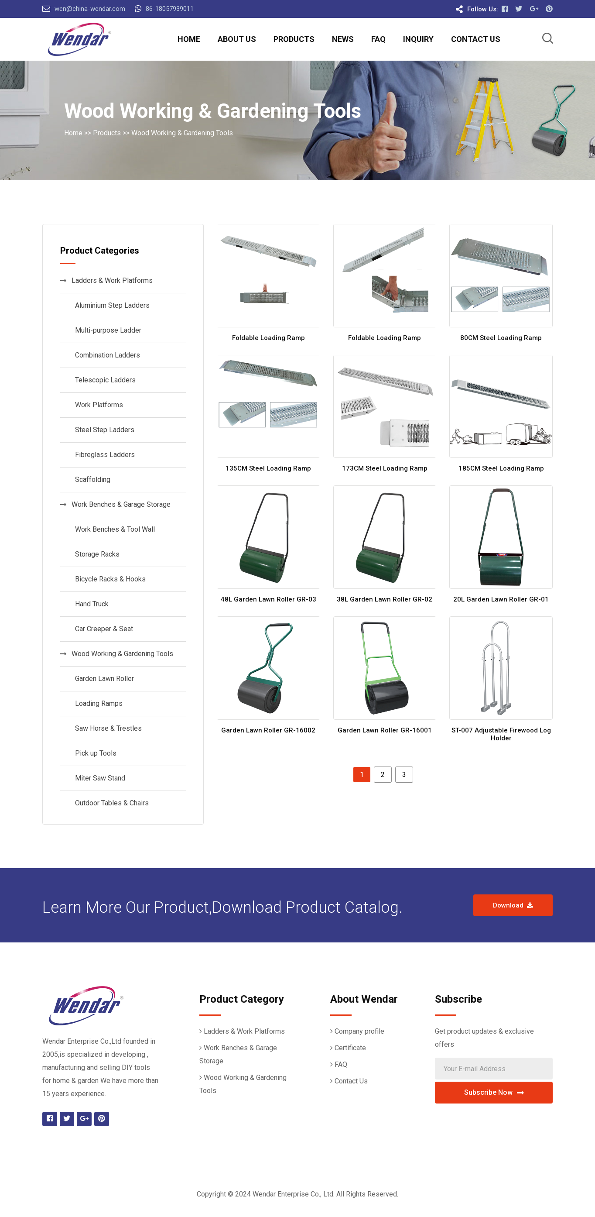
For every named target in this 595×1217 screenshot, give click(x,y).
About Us (237, 39)
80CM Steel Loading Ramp (501, 338)
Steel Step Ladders (103, 430)
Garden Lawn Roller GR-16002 (268, 730)
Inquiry (418, 39)
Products (294, 39)
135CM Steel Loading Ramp (268, 468)
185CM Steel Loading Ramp (501, 468)
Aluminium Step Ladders (111, 305)
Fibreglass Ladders (103, 454)
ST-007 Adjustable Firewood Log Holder (501, 734)
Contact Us (475, 39)
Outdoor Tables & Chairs (110, 803)
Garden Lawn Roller (103, 678)
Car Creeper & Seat (102, 629)
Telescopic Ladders (104, 380)
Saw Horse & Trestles (107, 728)
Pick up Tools (94, 753)
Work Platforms (97, 405)
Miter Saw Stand (98, 778)
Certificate (350, 1048)
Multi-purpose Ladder (106, 330)
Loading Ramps (97, 703)
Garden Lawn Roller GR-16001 (385, 730)
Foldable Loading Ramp (268, 338)
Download (513, 905)
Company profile (359, 1031)
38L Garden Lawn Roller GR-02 (384, 599)
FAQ (378, 39)
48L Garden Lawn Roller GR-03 (268, 599)
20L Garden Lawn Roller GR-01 (501, 599)
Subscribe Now (494, 1092)
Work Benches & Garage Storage (115, 504)
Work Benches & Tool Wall (113, 529)
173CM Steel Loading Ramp (384, 468)
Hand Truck (90, 604)
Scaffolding (91, 479)
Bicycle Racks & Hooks (109, 579)
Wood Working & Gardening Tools (182, 133)
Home (189, 39)
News (343, 39)
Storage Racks (96, 554)
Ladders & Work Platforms (106, 280)
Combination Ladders (106, 355)
